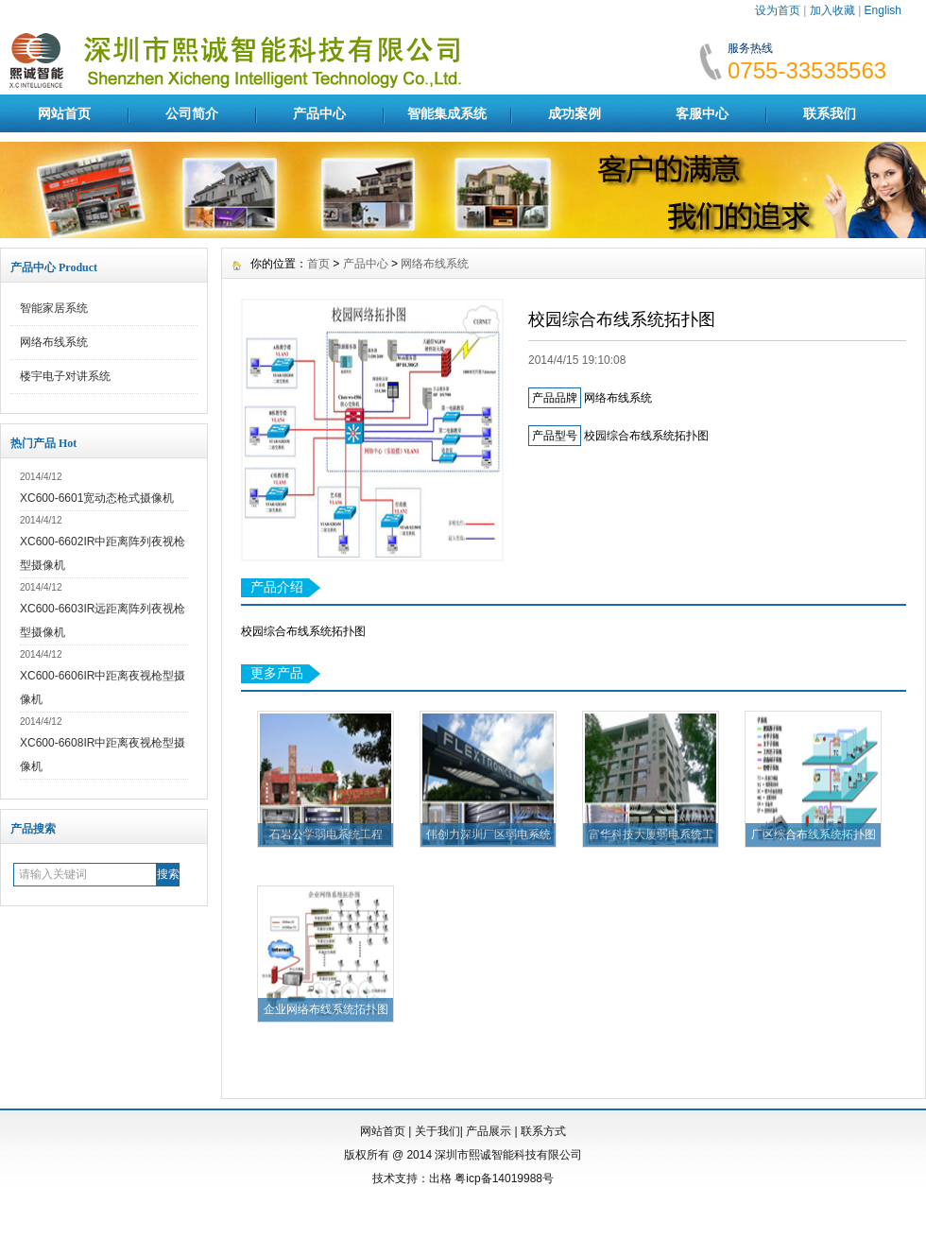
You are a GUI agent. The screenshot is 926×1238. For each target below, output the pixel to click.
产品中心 (319, 113)
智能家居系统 (54, 308)
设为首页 (777, 10)
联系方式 (543, 1131)
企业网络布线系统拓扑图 (326, 1009)
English (883, 10)
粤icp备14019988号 (504, 1178)
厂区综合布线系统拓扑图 (813, 834)
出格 (440, 1178)
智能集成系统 (447, 113)
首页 (318, 263)
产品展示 (488, 1131)
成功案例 (574, 113)
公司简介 (191, 113)
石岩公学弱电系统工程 (326, 834)
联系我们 (829, 113)
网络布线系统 (54, 342)
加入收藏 (832, 10)
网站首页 (64, 113)
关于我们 (437, 1131)
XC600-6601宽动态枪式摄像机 (97, 498)
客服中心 (702, 113)
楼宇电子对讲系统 (65, 376)
